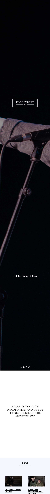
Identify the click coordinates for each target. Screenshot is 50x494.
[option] (25, 185)
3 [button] (26, 367)
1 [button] (21, 367)
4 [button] (29, 367)
